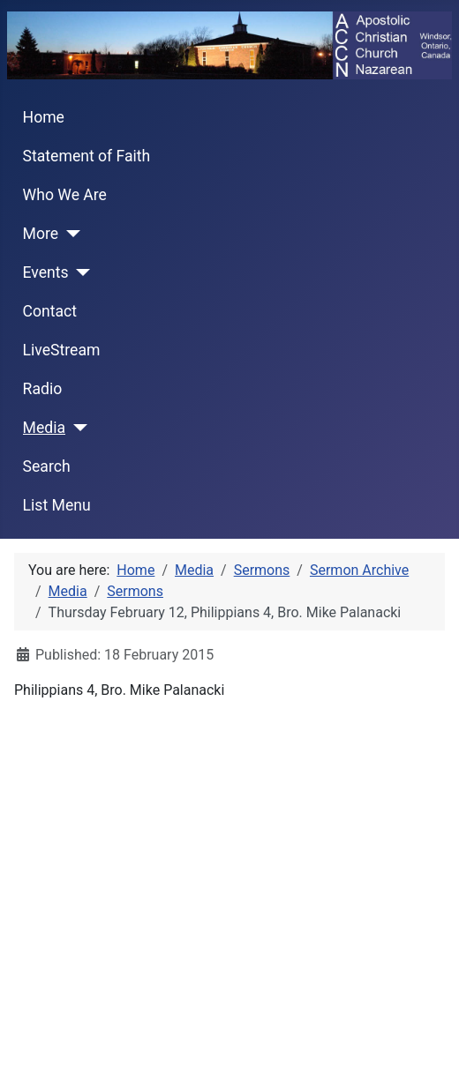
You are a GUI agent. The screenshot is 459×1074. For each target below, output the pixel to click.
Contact (50, 311)
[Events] (80, 272)
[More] (69, 233)
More (41, 233)
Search (47, 466)
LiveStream (62, 350)
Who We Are (65, 195)
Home (43, 117)
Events (46, 272)
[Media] (76, 427)
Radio (43, 389)
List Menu (57, 505)
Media (44, 427)
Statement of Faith (87, 156)
